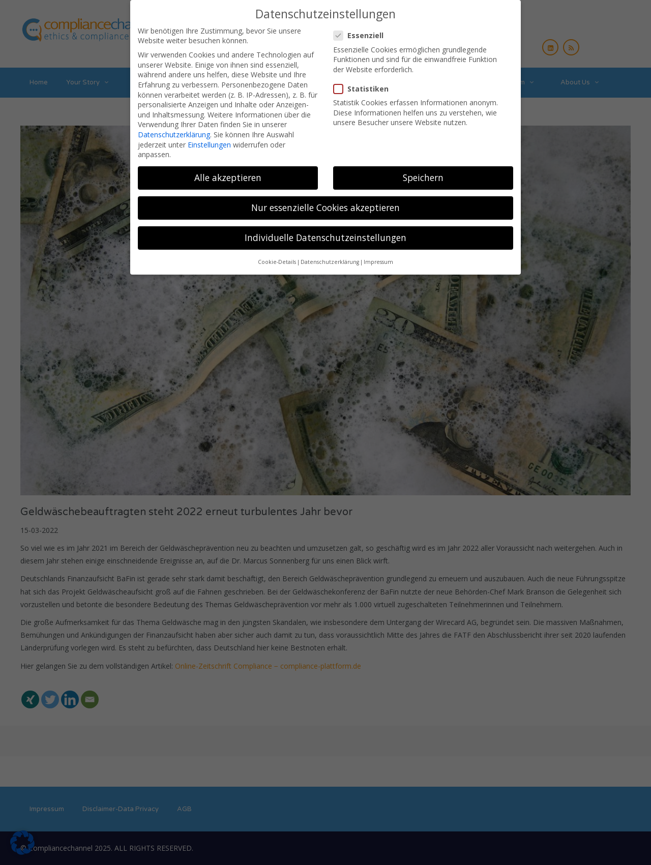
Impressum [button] (378, 256)
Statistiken (364, 83)
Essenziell (361, 30)
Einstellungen (209, 139)
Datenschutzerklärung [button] (330, 256)
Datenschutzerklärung (174, 129)
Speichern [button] (423, 172)
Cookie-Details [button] (277, 256)
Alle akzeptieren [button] (227, 172)
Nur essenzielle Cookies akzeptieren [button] (325, 202)
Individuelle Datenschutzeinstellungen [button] (325, 232)
